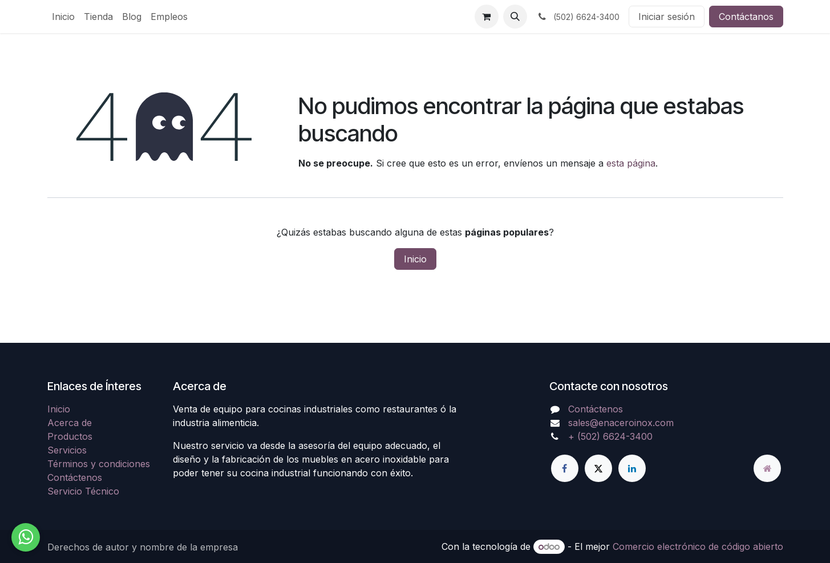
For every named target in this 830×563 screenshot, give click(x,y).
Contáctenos (74, 477)
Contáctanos (746, 16)
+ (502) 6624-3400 (610, 436)
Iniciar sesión (666, 16)
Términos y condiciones (98, 463)
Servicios (67, 450)
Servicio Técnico (83, 491)
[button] (515, 17)
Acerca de (69, 422)
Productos (69, 436)
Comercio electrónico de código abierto (698, 546)
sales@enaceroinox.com (621, 422)
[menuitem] (63, 16)
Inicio (415, 259)
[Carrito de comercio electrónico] (487, 17)
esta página (630, 163)
